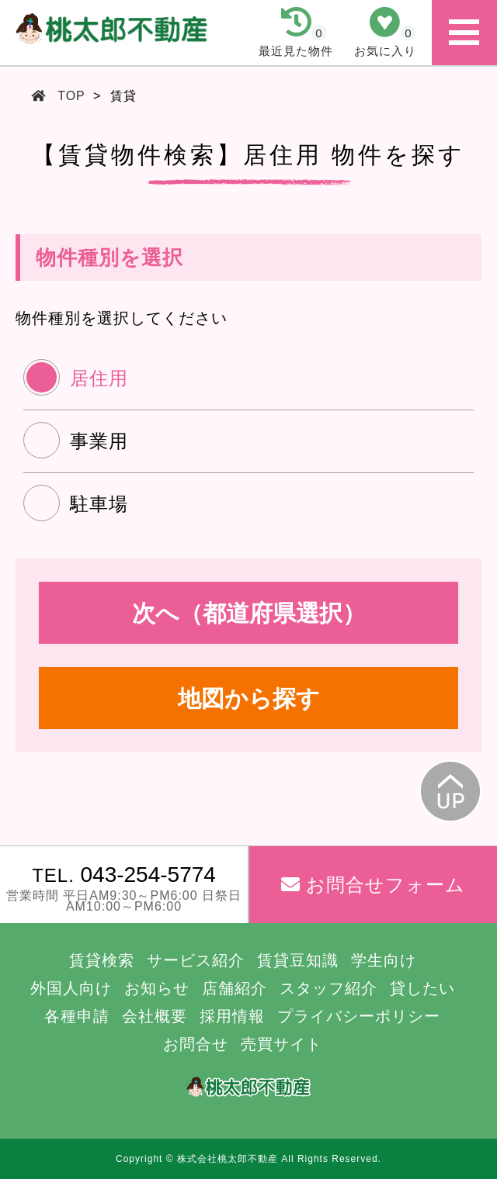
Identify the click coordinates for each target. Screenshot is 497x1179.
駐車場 (99, 503)
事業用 (99, 440)
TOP (71, 95)
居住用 (99, 378)
